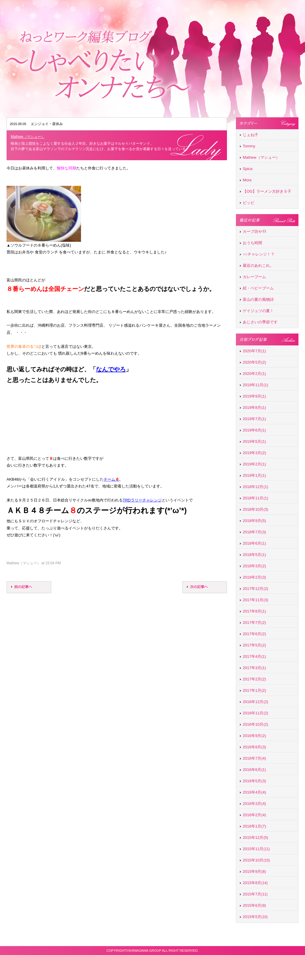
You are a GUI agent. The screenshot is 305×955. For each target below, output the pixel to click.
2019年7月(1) (254, 419)
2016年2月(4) (254, 815)
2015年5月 (252, 917)
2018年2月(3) (254, 577)
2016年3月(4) (254, 803)
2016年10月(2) (255, 724)
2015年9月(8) (254, 871)
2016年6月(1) (254, 769)
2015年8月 (252, 883)
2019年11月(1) (255, 385)
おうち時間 (252, 243)
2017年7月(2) (254, 622)
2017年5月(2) (254, 645)
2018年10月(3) (255, 509)
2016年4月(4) (254, 792)
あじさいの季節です (260, 322)
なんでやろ (111, 369)
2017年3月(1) (254, 668)
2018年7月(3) (254, 532)
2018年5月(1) (254, 554)
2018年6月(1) (254, 543)
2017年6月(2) (254, 634)
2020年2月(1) (254, 373)
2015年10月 (253, 860)
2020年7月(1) (254, 351)
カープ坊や (254, 231)
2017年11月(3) (255, 600)
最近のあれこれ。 (258, 265)
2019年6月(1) (254, 430)
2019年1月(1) (254, 475)
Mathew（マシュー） (28, 136)
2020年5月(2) (254, 362)
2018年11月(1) (255, 498)
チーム (111, 479)
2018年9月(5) (254, 520)
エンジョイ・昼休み (47, 124)
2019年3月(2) (254, 453)
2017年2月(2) (254, 679)
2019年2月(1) (254, 464)
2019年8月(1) (254, 407)
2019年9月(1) (254, 396)
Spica (248, 168)
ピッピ (248, 202)
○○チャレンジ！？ (259, 254)
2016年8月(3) (254, 747)
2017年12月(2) (255, 588)
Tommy (249, 146)
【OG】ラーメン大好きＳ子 (267, 191)
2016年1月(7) (254, 826)
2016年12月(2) (255, 701)
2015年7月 (252, 894)
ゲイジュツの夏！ (258, 311)
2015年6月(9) (254, 905)
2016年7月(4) (254, 758)
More (247, 180)
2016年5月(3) (254, 781)
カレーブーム (254, 277)
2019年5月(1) (254, 441)
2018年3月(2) (254, 566)
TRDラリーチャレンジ (142, 500)
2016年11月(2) (255, 713)
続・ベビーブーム (258, 288)
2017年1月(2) (254, 690)
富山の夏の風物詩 (258, 299)
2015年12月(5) (255, 837)
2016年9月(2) (254, 735)
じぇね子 (250, 135)
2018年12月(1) (255, 486)
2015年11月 (253, 849)
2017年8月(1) (254, 611)
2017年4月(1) (254, 656)
